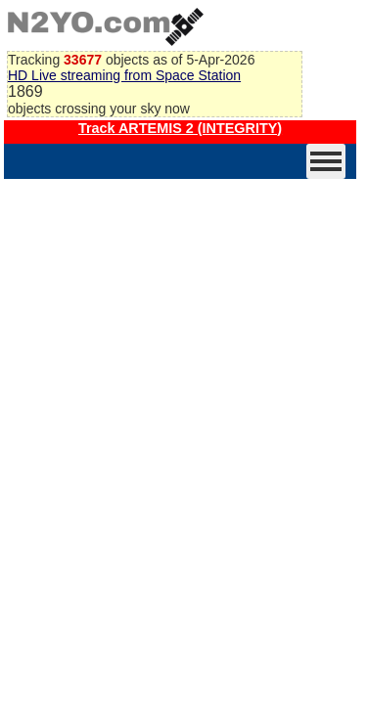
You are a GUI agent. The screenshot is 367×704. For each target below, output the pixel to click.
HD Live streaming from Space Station (124, 75)
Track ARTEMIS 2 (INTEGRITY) (180, 128)
